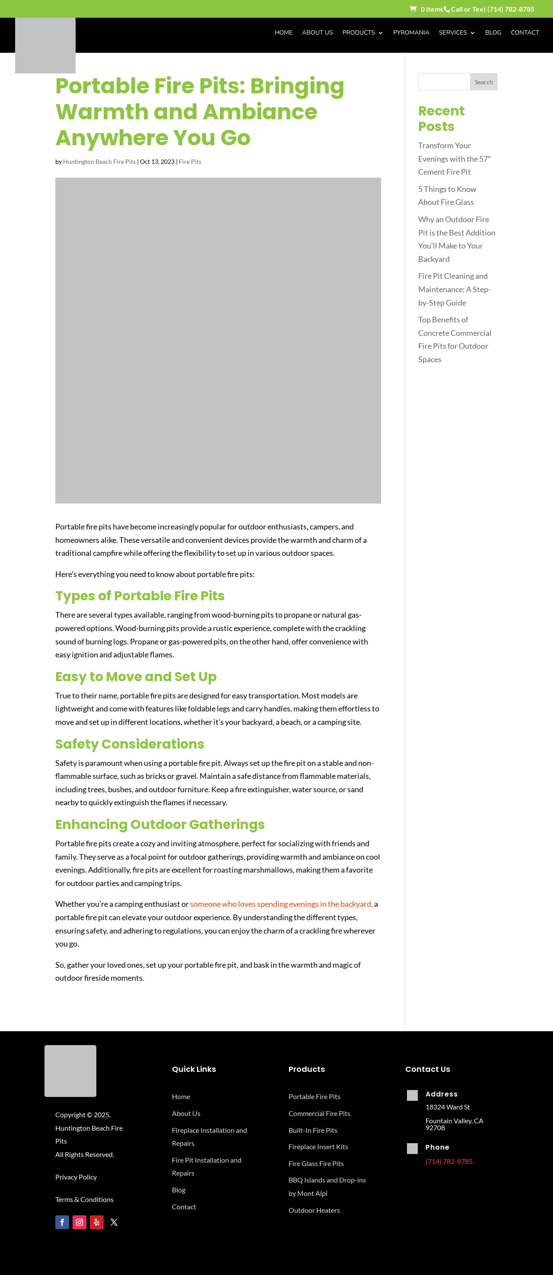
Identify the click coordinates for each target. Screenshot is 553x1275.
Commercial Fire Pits (319, 1113)
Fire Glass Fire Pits (316, 1163)
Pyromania (411, 33)
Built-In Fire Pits (313, 1130)
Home (284, 33)
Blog (493, 33)
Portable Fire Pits (314, 1096)
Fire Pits (190, 161)
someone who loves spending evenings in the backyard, (281, 903)
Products (359, 33)
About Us (317, 33)
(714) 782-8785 (510, 9)
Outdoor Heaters (314, 1210)
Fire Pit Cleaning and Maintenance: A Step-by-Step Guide (454, 289)
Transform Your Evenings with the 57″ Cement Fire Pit (454, 158)
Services (453, 33)
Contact (525, 33)
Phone (438, 1147)
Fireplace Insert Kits (318, 1146)
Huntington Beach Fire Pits (99, 161)
